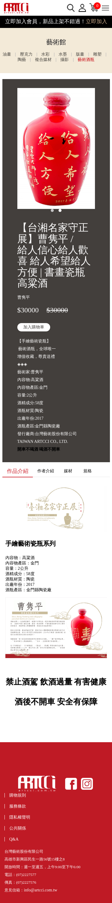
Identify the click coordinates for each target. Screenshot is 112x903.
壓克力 (26, 54)
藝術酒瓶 (86, 59)
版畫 (80, 54)
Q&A (14, 839)
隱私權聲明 (19, 817)
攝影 (64, 59)
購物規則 (17, 795)
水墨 (63, 54)
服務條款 (17, 806)
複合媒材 (43, 59)
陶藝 (22, 59)
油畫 (7, 54)
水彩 (45, 54)
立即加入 (96, 21)
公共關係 (17, 828)
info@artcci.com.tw (40, 890)
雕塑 (97, 54)
